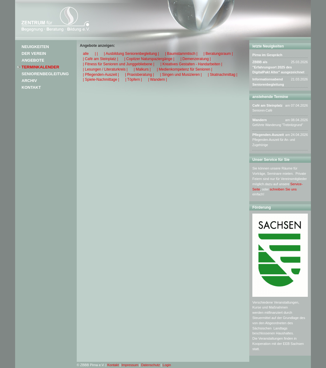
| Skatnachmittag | (223, 74)
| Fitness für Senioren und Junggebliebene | (118, 64)
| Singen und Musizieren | (181, 74)
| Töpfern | (133, 79)
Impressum (130, 365)
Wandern (259, 120)
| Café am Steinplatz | (100, 59)
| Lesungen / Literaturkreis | (105, 69)
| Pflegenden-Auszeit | (101, 74)
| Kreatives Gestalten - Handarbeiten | (191, 64)
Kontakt (31, 87)
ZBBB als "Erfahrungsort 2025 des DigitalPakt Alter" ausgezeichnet (278, 67)
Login (167, 365)
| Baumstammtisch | (181, 53)
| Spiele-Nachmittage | (101, 79)
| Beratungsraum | (218, 53)
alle (86, 53)
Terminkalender (40, 67)
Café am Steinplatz (267, 105)
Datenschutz (150, 365)
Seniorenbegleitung (45, 74)
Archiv (29, 80)
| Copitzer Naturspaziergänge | (149, 59)
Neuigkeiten (35, 46)
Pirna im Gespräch (267, 55)
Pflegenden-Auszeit (268, 135)
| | (96, 53)
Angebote (33, 60)
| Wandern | (157, 79)
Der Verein (34, 53)
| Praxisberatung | (139, 74)
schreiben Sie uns (283, 189)
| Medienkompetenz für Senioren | (184, 69)
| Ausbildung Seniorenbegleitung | (131, 53)
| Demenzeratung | (196, 59)
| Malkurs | (142, 69)
